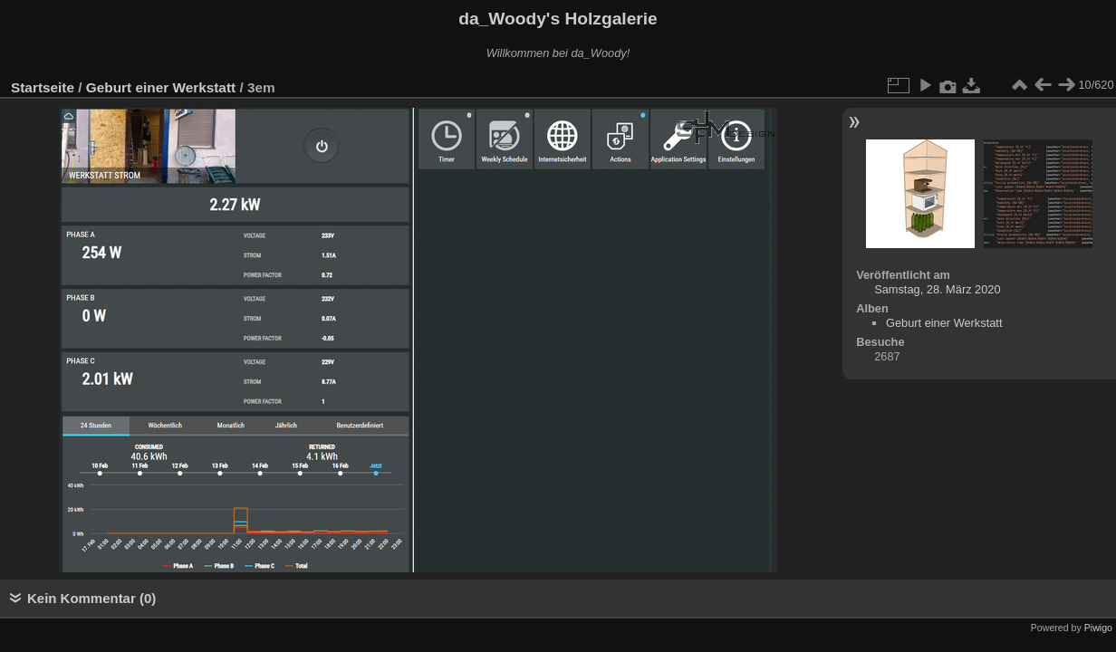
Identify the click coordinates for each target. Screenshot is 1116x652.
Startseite (42, 87)
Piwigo (1098, 627)
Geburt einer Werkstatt (161, 87)
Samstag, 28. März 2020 (937, 289)
